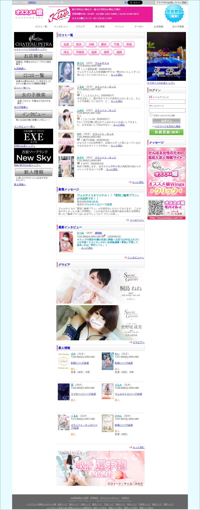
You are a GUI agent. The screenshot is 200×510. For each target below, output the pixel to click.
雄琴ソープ (168, 504)
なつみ (80, 233)
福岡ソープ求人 (146, 508)
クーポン (139, 26)
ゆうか (80, 63)
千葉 (116, 44)
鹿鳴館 (98, 233)
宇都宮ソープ (144, 504)
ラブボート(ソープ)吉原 (83, 394)
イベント (119, 26)
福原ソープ (157, 504)
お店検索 (158, 26)
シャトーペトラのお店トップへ (33, 48)
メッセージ (156, 142)
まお (73, 353)
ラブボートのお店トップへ (166, 81)
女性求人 (32, 2)
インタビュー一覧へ (33, 125)
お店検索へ (33, 67)
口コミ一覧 (41, 26)
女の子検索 (178, 26)
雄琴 (106, 52)
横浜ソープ (97, 504)
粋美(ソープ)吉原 (124, 425)
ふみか (80, 110)
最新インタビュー (70, 227)
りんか (118, 384)
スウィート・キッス (105, 86)
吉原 (66, 44)
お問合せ (125, 498)
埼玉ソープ (132, 504)
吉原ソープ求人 (100, 508)
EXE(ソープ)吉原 (80, 363)
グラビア (80, 26)
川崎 (91, 44)
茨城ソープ (120, 504)
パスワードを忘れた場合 (167, 126)
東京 (78, 44)
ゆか (79, 134)
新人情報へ (33, 183)
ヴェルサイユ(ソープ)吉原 (128, 394)
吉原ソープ (62, 504)
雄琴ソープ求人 (131, 508)
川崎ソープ (85, 504)
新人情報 (100, 26)
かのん (118, 416)
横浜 (103, 44)
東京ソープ (74, 504)
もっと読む (117, 74)
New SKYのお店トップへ (33, 164)
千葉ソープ (109, 504)
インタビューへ (136, 257)
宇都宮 (80, 52)
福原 (94, 52)
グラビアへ (139, 342)
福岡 (119, 52)
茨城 (129, 44)
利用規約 (94, 498)
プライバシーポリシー (110, 498)
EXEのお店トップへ (33, 144)
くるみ (80, 86)
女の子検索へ (33, 106)
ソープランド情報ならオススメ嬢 (41, 504)
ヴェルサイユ (102, 63)
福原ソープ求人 (115, 508)
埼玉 (66, 52)
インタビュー (61, 26)
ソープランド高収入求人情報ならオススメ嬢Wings (69, 508)
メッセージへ (137, 220)
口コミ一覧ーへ (33, 86)
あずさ (80, 157)
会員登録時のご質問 (79, 498)
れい (117, 353)
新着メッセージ (68, 189)
